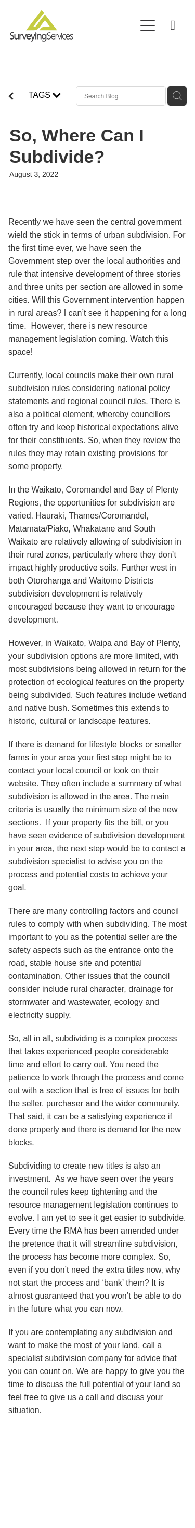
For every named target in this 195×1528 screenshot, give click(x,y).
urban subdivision (135, 234)
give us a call (74, 1397)
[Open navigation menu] (147, 25)
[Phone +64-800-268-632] (172, 25)
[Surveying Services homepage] (73, 26)
